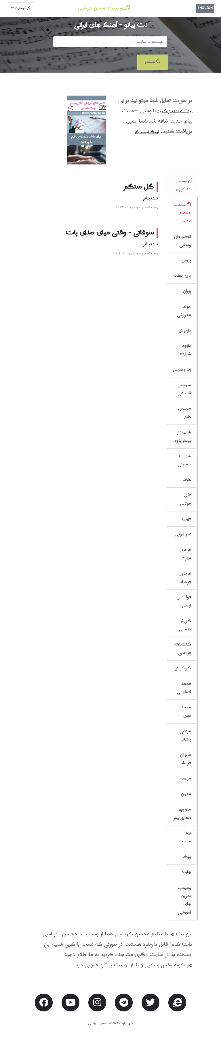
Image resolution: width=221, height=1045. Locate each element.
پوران (187, 291)
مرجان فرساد (185, 759)
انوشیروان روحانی (182, 240)
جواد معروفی (184, 310)
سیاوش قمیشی (184, 389)
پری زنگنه (182, 275)
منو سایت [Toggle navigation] (20, 8)
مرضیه (185, 778)
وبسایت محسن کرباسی (104, 8)
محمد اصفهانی (184, 688)
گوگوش (183, 668)
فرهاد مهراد (186, 554)
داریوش (185, 330)
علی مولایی (185, 499)
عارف (186, 479)
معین (186, 793)
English (205, 8)
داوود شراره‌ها (184, 349)
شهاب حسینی (184, 460)
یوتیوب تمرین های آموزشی (184, 900)
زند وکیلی (182, 369)
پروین (186, 260)
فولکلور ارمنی (184, 601)
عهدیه (186, 519)
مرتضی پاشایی (185, 735)
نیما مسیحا (185, 837)
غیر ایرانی (183, 534)
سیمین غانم (184, 412)
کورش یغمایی (185, 625)
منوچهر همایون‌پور (182, 813)
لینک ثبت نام (147, 131)
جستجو (153, 62)
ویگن (185, 856)
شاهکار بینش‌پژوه (182, 436)
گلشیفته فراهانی (182, 648)
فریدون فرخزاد (184, 577)
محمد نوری (186, 711)
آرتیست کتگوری (184, 185)
